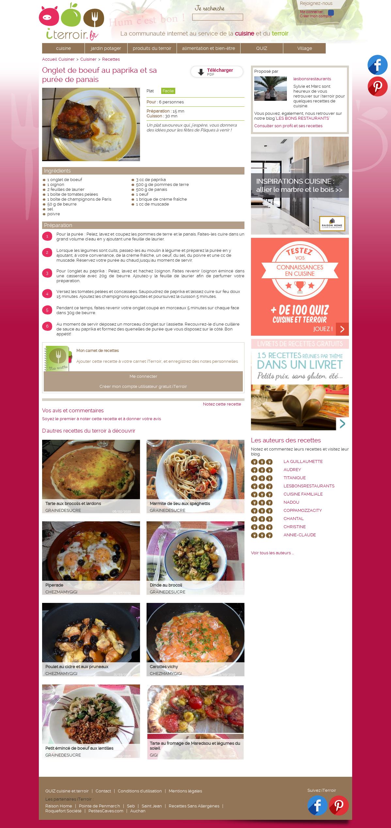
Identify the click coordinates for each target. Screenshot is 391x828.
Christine (295, 526)
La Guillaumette (303, 461)
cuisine (63, 48)
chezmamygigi (61, 592)
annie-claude (300, 534)
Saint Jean (152, 806)
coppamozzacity (303, 510)
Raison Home (58, 806)
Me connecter (311, 12)
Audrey (292, 469)
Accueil (49, 59)
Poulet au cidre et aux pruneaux (76, 666)
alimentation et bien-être (208, 48)
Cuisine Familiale (303, 494)
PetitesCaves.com (105, 810)
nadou (291, 502)
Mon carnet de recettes (97, 350)
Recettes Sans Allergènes (194, 806)
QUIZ (261, 48)
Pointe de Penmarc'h (99, 806)
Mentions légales (185, 791)
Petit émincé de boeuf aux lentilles (79, 748)
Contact (103, 791)
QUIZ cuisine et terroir (67, 791)
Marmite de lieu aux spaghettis (180, 503)
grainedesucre (63, 510)
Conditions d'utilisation (140, 791)
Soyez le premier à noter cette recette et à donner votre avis (101, 418)
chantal (294, 518)
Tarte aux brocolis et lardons (73, 503)
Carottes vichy (164, 666)
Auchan (138, 810)
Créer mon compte (316, 16)
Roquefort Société (63, 810)
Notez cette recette (222, 404)
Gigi (154, 755)
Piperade (54, 585)
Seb (131, 806)
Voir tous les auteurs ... (272, 552)
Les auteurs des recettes (286, 440)
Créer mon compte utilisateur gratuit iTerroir (143, 386)
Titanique (295, 477)
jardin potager (106, 48)
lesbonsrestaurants (312, 78)
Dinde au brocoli (166, 585)
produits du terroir (152, 48)
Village (304, 48)
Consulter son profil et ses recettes (288, 125)
